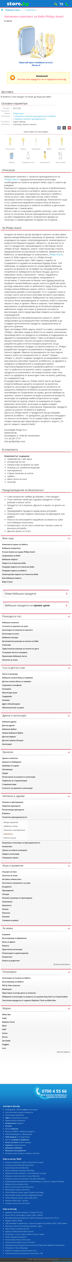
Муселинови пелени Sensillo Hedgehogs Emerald (23, 1195)
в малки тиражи (18, 1142)
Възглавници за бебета (13, 982)
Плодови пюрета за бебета (14, 570)
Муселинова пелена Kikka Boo (17, 1168)
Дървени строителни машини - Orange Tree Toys (24, 1212)
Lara (4, 1048)
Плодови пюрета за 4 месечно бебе (18, 567)
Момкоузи (7, 989)
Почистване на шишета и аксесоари (18, 777)
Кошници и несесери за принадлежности (21, 843)
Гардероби (7, 696)
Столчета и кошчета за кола (15, 626)
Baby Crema (7, 582)
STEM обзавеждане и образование (18, 1134)
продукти (14, 1123)
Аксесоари (7, 744)
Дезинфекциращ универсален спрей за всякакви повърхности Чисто (32, 1218)
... (23, 10)
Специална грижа (10, 857)
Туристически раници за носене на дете (20, 648)
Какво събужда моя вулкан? (16, 1237)
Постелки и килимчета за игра (16, 883)
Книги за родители (11, 960)
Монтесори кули (9, 692)
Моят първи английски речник (17, 1229)
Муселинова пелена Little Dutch (17, 1190)
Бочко (5, 1037)
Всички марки (63, 1052)
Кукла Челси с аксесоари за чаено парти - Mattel (24, 1215)
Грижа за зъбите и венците (14, 850)
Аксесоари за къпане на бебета (16, 978)
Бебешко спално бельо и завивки (17, 677)
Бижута (5, 945)
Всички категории (61, 964)
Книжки (6, 916)
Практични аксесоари (12, 949)
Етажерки (6, 689)
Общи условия (66, 1259)
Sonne (5, 1033)
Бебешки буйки (9, 729)
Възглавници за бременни (14, 938)
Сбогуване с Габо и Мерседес (16, 1248)
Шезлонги (6, 905)
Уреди (5, 773)
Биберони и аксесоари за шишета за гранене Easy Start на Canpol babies (35, 996)
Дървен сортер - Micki (13, 1220)
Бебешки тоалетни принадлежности (30, 119)
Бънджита (7, 887)
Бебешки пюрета (10, 559)
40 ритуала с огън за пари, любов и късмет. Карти (24, 1234)
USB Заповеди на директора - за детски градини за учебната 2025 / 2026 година (36, 1223)
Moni (4, 1026)
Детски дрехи (8, 725)
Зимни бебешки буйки (12, 733)
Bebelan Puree (8, 1022)
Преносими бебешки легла (14, 656)
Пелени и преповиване (12, 802)
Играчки (6, 913)
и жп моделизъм (17, 1137)
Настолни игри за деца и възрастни (19, 1112)
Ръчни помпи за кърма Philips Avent (18, 552)
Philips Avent (18, 113)
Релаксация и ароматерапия (15, 953)
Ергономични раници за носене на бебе (20, 641)
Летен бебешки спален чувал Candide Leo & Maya (24, 1192)
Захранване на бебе (11, 555)
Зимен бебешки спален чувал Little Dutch (21, 1198)
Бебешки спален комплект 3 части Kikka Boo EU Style (25, 1173)
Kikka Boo (6, 1014)
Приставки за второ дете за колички (19, 993)
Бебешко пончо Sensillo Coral (16, 1184)
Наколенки (7, 901)
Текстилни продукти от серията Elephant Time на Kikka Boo (29, 1000)
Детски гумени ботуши (12, 740)
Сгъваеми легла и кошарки (14, 652)
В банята (6, 813)
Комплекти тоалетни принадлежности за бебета (35, 116)
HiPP (4, 1029)
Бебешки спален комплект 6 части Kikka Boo (22, 1176)
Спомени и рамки (10, 920)
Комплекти (30, 10)
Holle (4, 1018)
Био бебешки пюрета (11, 578)
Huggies (5, 1044)
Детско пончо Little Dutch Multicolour (19, 1187)
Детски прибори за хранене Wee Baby (20, 1170)
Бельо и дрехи (8, 942)
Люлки (5, 909)
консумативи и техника (16, 1118)
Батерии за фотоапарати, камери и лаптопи (22, 1153)
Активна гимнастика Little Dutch (17, 1203)
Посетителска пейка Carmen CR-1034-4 (20, 1242)
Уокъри (5, 894)
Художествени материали (15, 1120)
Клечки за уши (10, 838)
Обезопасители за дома (13, 707)
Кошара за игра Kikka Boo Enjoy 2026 (19, 1165)
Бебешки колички (10, 622)
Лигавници (7, 769)
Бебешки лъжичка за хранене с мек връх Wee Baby (25, 1179)
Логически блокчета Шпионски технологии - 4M (24, 1253)
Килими (6, 700)
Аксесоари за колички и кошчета (17, 630)
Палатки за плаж (10, 660)
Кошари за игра (9, 872)
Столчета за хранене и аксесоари (17, 788)
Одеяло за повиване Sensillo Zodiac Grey (20, 1250)
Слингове (6, 645)
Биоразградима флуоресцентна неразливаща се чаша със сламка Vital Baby (34, 1181)
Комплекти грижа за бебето (15, 544)
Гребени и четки (11, 826)
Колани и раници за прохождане (17, 898)
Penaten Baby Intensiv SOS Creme (17, 1240)
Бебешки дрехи (9, 721)
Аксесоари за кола (10, 634)
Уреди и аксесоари (10, 854)
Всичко (17, 1140)
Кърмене (6, 934)
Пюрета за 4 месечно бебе (14, 563)
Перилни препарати (11, 806)
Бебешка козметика (11, 548)
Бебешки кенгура (10, 637)
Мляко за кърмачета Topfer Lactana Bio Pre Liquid (24, 1162)
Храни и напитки (10, 758)
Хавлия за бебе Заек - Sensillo (16, 1200)
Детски (11, 1129)
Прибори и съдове (10, 765)
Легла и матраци (10, 674)
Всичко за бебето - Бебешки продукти (20, 1131)
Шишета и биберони (11, 762)
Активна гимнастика (11, 879)
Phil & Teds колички (11, 985)
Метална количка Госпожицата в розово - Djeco (23, 1226)
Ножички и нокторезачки (14, 830)
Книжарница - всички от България (21, 1109)
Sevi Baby (6, 1040)
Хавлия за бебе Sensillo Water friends (19, 1231)
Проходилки (8, 890)
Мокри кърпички (11, 822)
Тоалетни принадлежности (14, 817)
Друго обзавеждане (11, 704)
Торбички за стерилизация (14, 780)
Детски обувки (9, 736)
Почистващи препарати (13, 809)
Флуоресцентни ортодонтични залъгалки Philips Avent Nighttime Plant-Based (34, 1245)
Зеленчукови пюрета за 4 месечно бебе (20, 574)
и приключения (15, 1145)
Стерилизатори (9, 784)
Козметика (7, 846)
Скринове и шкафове (11, 685)
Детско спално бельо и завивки (16, 681)
